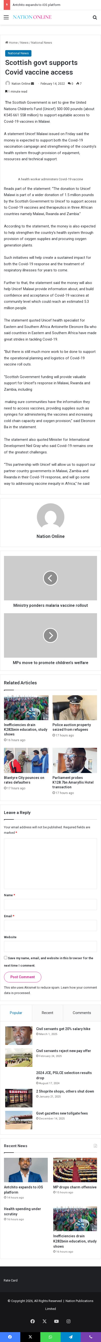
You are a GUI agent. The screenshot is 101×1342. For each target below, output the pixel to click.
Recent (47, 1013)
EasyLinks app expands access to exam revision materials (54, 5)
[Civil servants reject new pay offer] (18, 1057)
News (24, 42)
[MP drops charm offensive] (75, 1170)
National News (41, 42)
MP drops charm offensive (75, 1187)
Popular (16, 1013)
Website (10, 937)
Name (9, 895)
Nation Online (21, 83)
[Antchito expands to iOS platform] (26, 1170)
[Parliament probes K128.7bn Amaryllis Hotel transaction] (74, 760)
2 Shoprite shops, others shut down (65, 1091)
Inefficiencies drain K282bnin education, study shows (25, 729)
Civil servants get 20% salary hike (63, 1029)
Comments (82, 1013)
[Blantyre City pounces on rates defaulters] (26, 760)
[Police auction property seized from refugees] (74, 707)
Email (9, 916)
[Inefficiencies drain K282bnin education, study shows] (26, 707)
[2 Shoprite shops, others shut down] (18, 1098)
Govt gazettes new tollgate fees (62, 1113)
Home (11, 42)
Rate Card (11, 1280)
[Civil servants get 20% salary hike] (18, 1035)
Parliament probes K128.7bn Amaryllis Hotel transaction (73, 782)
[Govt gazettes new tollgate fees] (18, 1120)
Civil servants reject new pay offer (63, 1051)
